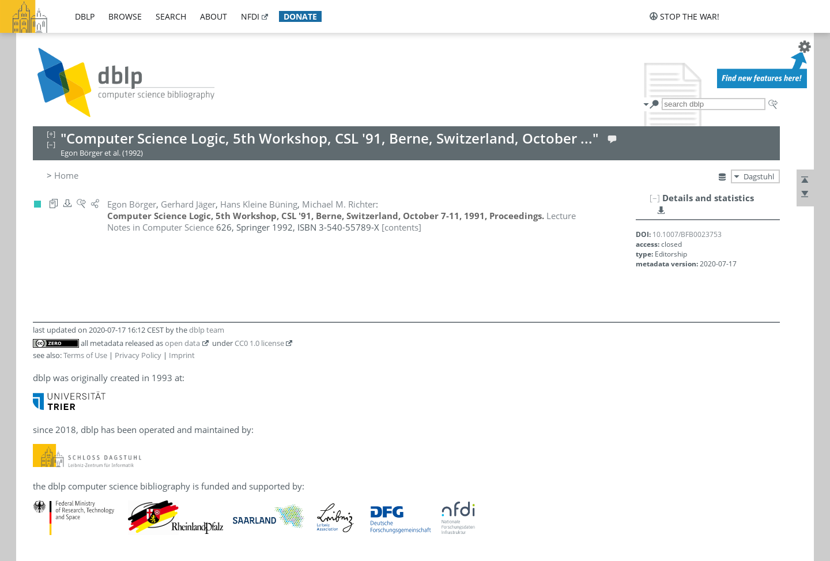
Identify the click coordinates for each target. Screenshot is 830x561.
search (171, 16)
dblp (85, 16)
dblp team (206, 330)
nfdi (250, 16)
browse (125, 16)
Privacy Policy (138, 355)
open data (182, 343)
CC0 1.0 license (259, 343)
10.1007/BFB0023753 (687, 234)
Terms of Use (85, 355)
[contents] (401, 227)
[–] (655, 198)
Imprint (182, 355)
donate (300, 16)
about (213, 16)
